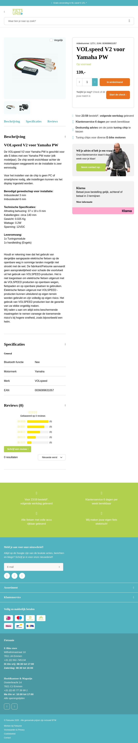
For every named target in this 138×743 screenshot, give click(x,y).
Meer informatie (84, 202)
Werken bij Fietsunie (13, 726)
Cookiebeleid (9, 734)
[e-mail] (33, 567)
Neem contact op (90, 167)
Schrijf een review (17, 449)
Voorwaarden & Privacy (14, 730)
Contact (7, 738)
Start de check (117, 94)
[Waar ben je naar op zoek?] (69, 21)
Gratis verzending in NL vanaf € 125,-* (70, 3)
